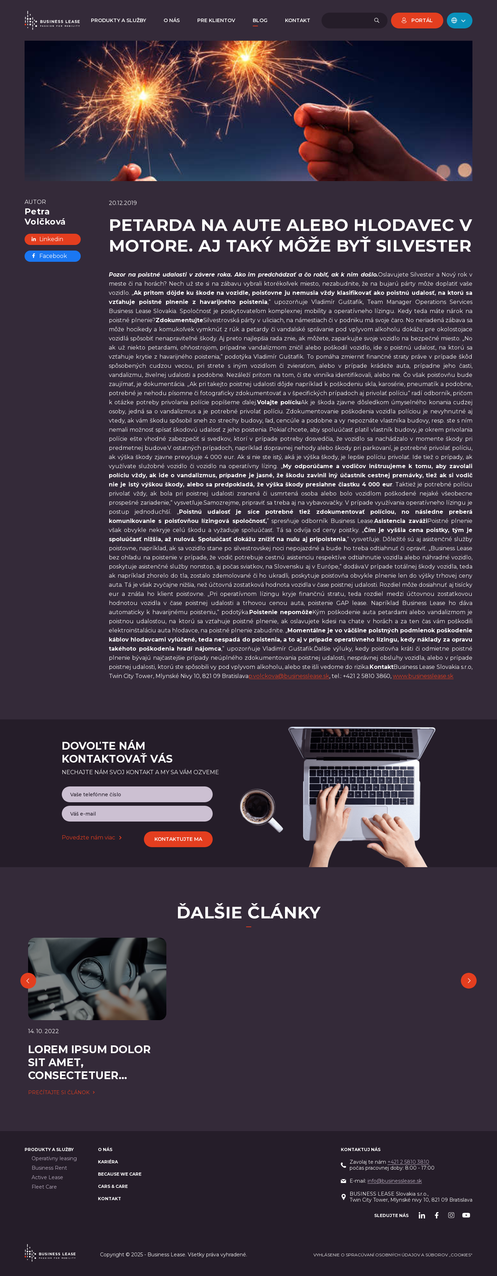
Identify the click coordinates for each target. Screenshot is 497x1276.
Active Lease (47, 1178)
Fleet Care (44, 1187)
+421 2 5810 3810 (408, 1162)
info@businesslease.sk (394, 1181)
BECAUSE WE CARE (119, 1174)
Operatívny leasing (54, 1159)
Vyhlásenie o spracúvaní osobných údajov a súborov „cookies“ (392, 1254)
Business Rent (49, 1168)
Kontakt (109, 1198)
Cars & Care (113, 1186)
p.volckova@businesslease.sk (289, 676)
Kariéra (108, 1161)
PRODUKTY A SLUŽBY (49, 1149)
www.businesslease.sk (423, 676)
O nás (105, 1149)
